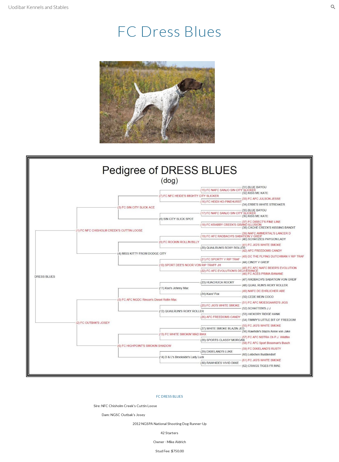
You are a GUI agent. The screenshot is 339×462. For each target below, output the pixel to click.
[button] (333, 7)
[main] (169, 31)
